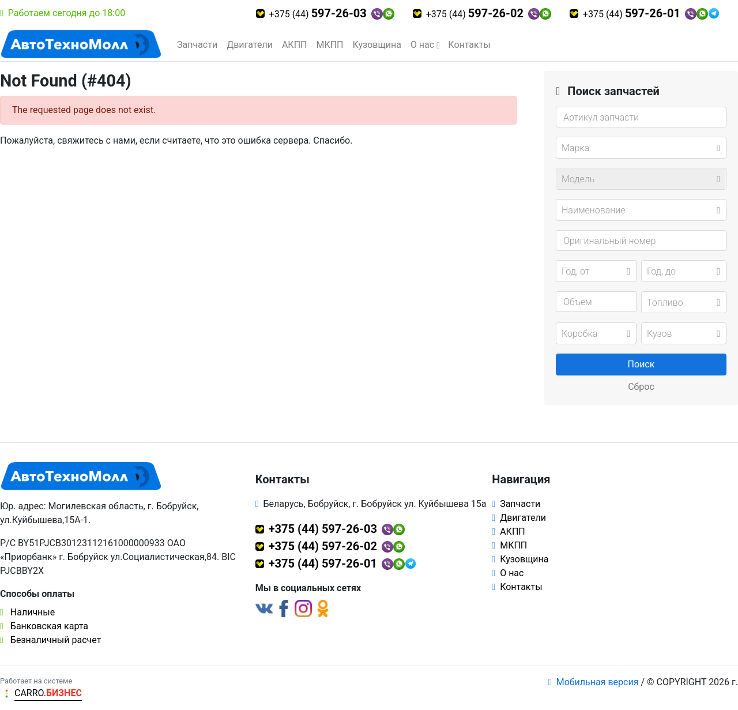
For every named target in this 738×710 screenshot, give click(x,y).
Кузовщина (377, 44)
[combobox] (641, 147)
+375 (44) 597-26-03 (323, 529)
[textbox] (637, 148)
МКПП (329, 44)
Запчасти (197, 44)
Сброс (641, 386)
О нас (422, 44)
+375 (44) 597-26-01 (323, 563)
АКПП (294, 44)
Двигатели (250, 44)
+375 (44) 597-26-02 (323, 546)
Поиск (641, 364)
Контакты (469, 44)
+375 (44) (318, 13)
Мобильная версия (593, 682)
